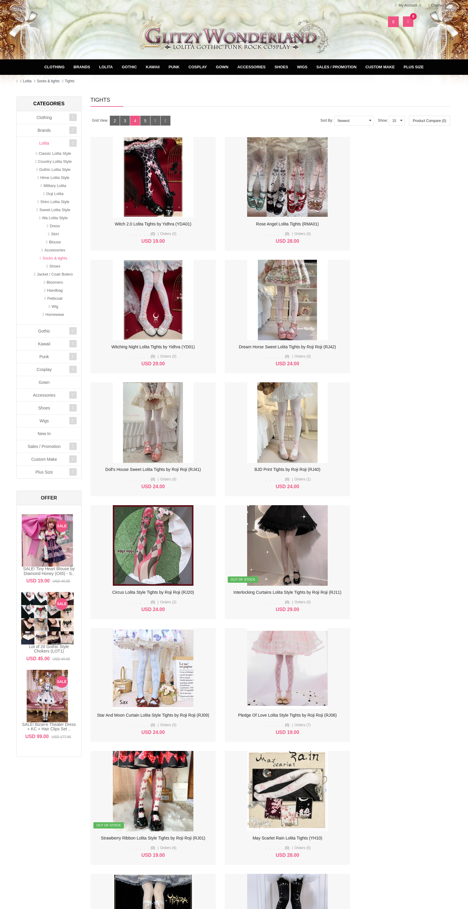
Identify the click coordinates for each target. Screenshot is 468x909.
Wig (55, 306)
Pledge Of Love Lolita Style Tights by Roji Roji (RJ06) (235, 469)
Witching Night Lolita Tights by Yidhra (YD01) (320, 224)
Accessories (251, 67)
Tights (69, 81)
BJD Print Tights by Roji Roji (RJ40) (224, 346)
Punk (174, 67)
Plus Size (414, 67)
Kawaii (153, 67)
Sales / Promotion (336, 67)
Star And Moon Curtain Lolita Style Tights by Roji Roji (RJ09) (150, 469)
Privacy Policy (297, 818)
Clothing (54, 67)
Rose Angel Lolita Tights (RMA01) (224, 224)
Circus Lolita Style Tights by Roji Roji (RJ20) (319, 346)
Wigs (302, 67)
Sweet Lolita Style (54, 210)
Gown (222, 67)
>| (130, 645)
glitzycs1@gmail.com (52, 847)
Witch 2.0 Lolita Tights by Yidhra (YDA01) (132, 224)
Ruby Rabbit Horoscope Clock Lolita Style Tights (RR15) (330, 592)
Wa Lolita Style (55, 218)
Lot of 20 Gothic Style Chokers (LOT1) (49, 648)
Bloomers (55, 282)
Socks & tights (48, 81)
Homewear (54, 314)
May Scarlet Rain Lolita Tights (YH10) (408, 469)
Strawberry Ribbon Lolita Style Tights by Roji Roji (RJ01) (330, 469)
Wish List (189, 818)
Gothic (129, 67)
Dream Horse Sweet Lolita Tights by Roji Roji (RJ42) (418, 224)
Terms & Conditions (297, 808)
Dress (55, 226)
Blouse (55, 242)
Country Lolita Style (55, 161)
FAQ (297, 827)
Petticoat (54, 298)
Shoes (281, 67)
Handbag (55, 290)
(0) (132, 234)
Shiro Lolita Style (55, 202)
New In (44, 433)
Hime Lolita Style (55, 177)
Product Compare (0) (429, 121)
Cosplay (198, 67)
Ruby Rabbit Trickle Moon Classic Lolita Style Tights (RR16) (241, 592)
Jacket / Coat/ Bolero (55, 274)
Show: (383, 120)
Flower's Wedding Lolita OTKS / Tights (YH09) (137, 592)
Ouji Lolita (55, 193)
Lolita (106, 67)
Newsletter (189, 827)
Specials (405, 808)
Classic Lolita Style (55, 153)
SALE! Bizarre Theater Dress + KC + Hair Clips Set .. (49, 726)
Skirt (55, 234)
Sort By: (326, 120)
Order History (189, 808)
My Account (189, 799)
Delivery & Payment (297, 799)
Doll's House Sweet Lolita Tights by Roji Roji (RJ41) (142, 346)
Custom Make (380, 67)
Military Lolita (55, 185)
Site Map (405, 799)
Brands (81, 67)
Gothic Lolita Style (54, 169)
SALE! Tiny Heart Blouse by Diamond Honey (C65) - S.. (49, 571)
